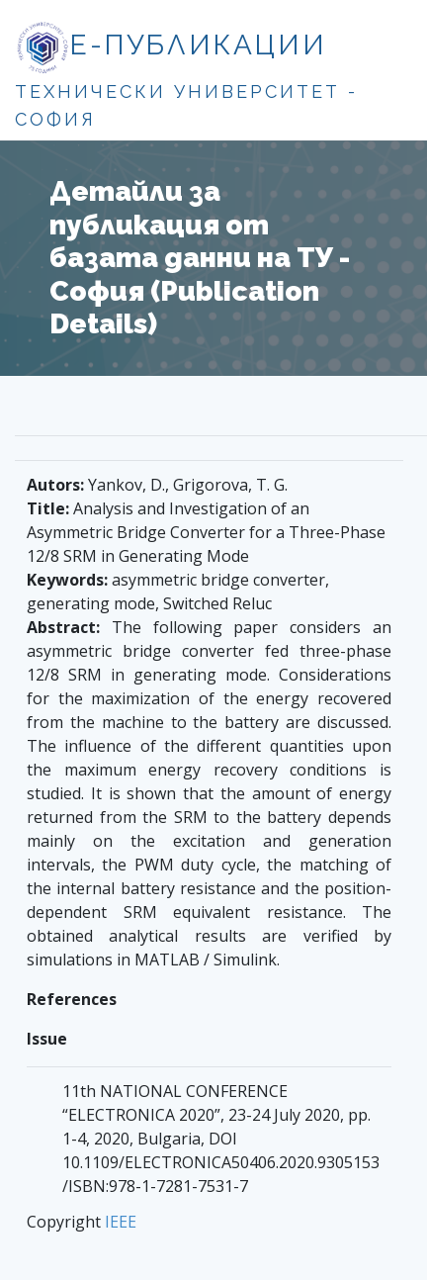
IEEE (120, 1222)
